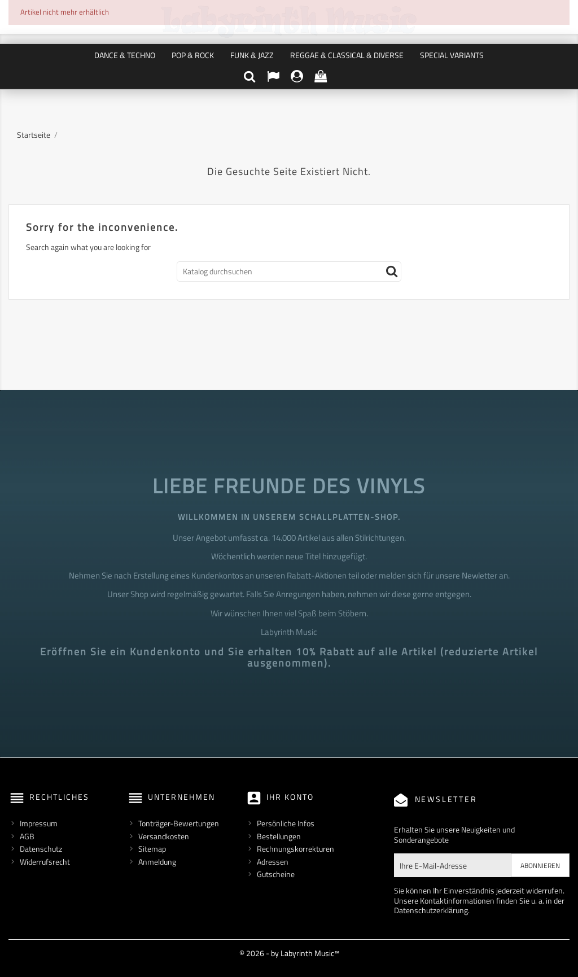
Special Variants (452, 55)
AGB (27, 836)
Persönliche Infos (285, 823)
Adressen (272, 862)
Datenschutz (41, 849)
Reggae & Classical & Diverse (347, 55)
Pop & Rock (193, 55)
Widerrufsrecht (45, 862)
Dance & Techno (124, 55)
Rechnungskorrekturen (295, 849)
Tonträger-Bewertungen (178, 823)
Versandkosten (163, 836)
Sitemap (152, 849)
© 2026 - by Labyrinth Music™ (289, 953)
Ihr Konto (290, 797)
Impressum (39, 823)
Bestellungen (279, 836)
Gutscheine (276, 874)
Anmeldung (157, 862)
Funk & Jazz (252, 55)
